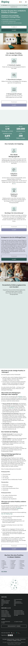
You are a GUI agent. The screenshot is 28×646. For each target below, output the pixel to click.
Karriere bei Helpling (5, 603)
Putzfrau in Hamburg (5, 611)
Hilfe (15, 605)
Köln (3, 566)
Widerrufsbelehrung (17, 601)
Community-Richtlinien (18, 599)
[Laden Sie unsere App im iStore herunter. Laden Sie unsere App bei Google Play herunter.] (18, 633)
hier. (15, 183)
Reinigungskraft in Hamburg (19, 612)
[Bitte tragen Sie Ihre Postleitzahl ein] (14, 27)
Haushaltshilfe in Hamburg (6, 616)
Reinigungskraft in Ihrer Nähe (19, 614)
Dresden (13, 567)
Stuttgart (13, 562)
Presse (2, 599)
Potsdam (4, 562)
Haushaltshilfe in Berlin (5, 614)
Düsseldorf (13, 560)
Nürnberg (22, 562)
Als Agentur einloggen (18, 621)
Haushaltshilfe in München (6, 615)
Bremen (12, 568)
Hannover (13, 566)
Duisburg (22, 564)
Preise (2, 604)
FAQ (15, 604)
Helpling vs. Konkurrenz (5, 600)
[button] (21, 2)
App (2, 605)
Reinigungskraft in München (19, 611)
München (4, 563)
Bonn (21, 563)
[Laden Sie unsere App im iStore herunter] (13, 633)
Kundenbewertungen (5, 601)
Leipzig (12, 563)
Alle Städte (4, 571)
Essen (21, 567)
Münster (22, 568)
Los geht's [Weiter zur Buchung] (14, 30)
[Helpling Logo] (5, 2)
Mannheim (22, 560)
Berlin (3, 560)
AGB (15, 600)
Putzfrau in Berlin (4, 610)
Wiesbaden (22, 566)
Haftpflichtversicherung (18, 603)
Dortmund (13, 564)
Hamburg (4, 564)
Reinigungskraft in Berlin (18, 610)
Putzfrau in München (5, 612)
